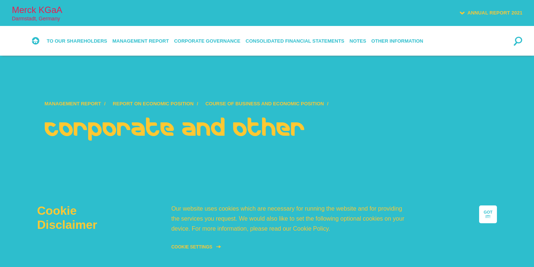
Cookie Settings (191, 247)
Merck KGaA (37, 13)
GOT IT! (488, 214)
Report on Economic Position (153, 103)
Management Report (72, 103)
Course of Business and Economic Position (264, 103)
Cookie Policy (311, 228)
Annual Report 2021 (495, 13)
